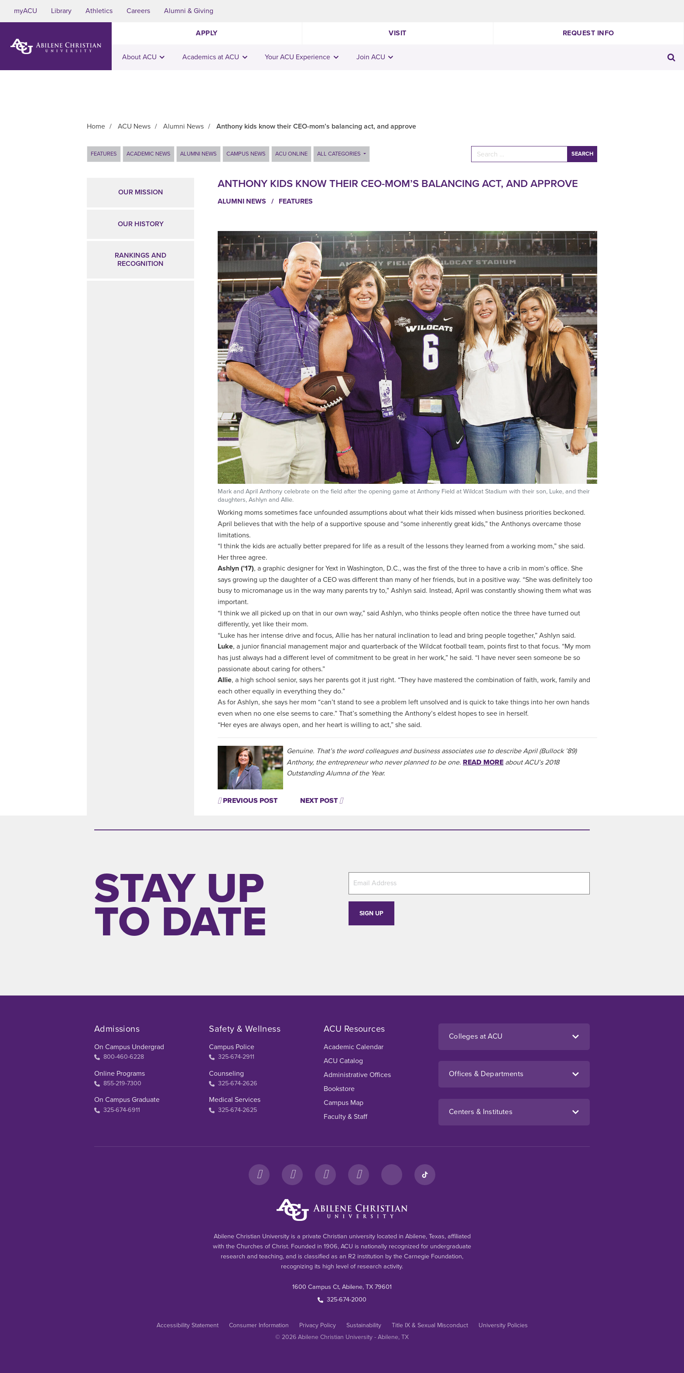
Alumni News (198, 153)
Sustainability (363, 1325)
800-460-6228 (119, 1056)
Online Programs (119, 1073)
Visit (398, 33)
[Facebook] (259, 1174)
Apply (207, 33)
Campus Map (343, 1102)
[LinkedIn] (391, 1174)
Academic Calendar (353, 1047)
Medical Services (234, 1099)
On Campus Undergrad (129, 1047)
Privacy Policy (317, 1325)
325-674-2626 (233, 1083)
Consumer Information (259, 1325)
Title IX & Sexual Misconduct (430, 1325)
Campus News (246, 153)
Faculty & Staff (345, 1116)
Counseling (226, 1073)
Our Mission (140, 192)
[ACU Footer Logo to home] (342, 1210)
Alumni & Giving (188, 11)
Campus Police (231, 1047)
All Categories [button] (339, 153)
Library (61, 11)
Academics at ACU (214, 57)
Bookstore (339, 1088)
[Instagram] (292, 1174)
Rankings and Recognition (140, 259)
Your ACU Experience (302, 57)
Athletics (99, 11)
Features (104, 153)
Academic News (149, 153)
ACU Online (291, 153)
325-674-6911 (117, 1110)
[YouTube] (358, 1174)
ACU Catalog (343, 1061)
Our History (141, 224)
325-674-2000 (342, 1299)
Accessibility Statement (188, 1325)
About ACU (143, 57)
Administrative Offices (357, 1075)
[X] (325, 1174)
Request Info (588, 33)
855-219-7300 (117, 1083)
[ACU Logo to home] (55, 46)
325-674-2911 (231, 1056)
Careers (138, 11)
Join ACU (374, 57)
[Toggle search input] (671, 57)
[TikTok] (424, 1174)
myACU (25, 11)
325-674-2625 (233, 1110)
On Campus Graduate (127, 1099)
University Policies (503, 1325)
